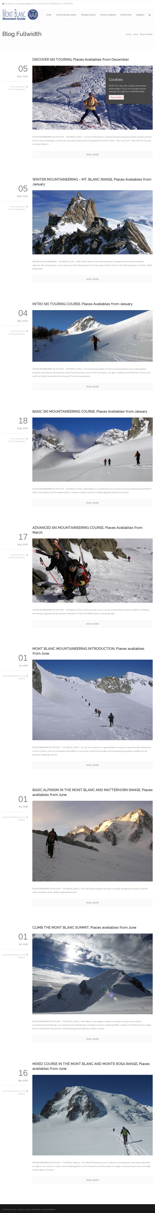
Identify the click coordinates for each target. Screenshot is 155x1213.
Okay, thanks (116, 97)
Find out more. (138, 91)
